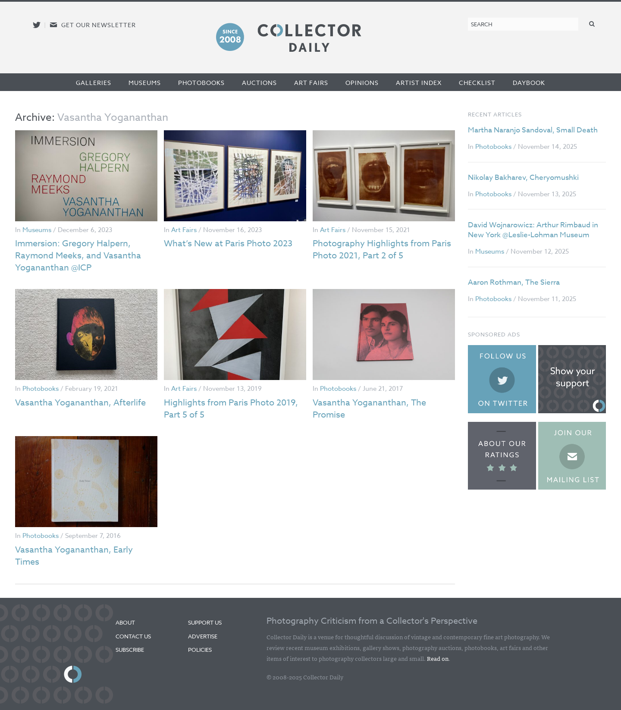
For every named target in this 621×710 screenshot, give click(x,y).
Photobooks (201, 83)
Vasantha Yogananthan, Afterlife (80, 402)
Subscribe (130, 649)
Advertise (202, 636)
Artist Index (419, 83)
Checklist (477, 83)
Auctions (259, 83)
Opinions (362, 83)
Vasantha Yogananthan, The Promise (369, 408)
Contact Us (133, 636)
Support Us (205, 622)
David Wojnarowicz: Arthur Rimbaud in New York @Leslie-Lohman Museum (533, 230)
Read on (437, 658)
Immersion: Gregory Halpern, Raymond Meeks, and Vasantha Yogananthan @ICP (78, 255)
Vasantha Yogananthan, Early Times (74, 555)
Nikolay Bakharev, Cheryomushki (523, 177)
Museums (145, 83)
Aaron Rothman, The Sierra (514, 282)
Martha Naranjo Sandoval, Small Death (533, 130)
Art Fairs (311, 83)
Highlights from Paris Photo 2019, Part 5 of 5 (231, 408)
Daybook (529, 83)
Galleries (93, 83)
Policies (200, 649)
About (125, 622)
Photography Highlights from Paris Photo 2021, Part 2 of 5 (382, 249)
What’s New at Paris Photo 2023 (228, 243)
